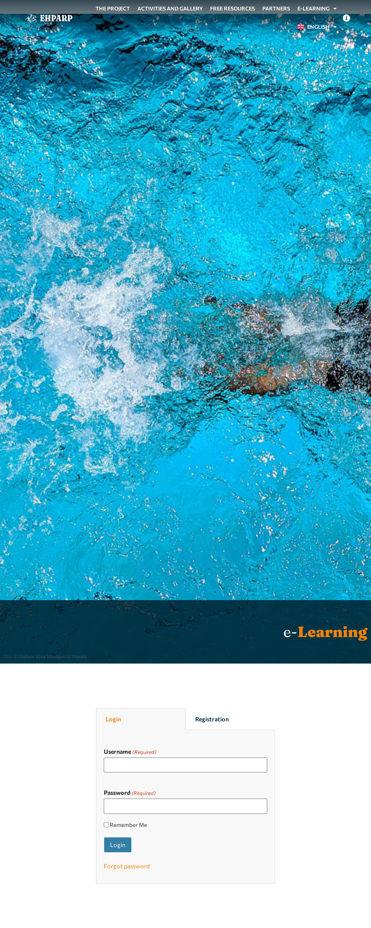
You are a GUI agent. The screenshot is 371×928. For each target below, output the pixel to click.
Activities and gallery (170, 8)
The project (113, 8)
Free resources (232, 8)
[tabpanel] (185, 807)
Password (129, 792)
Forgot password (127, 865)
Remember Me (128, 825)
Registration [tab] (212, 718)
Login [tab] (113, 718)
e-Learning (317, 8)
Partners (276, 8)
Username (130, 751)
